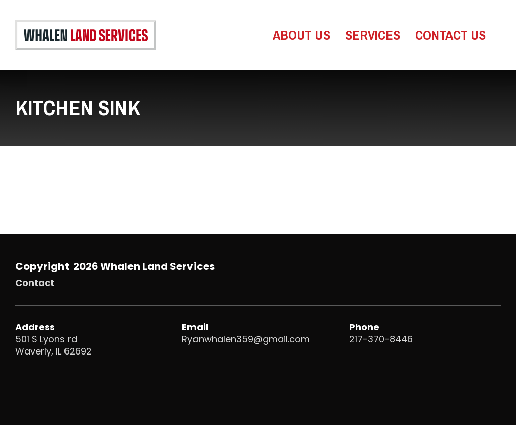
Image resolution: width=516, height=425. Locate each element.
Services (372, 36)
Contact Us (450, 36)
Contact (34, 282)
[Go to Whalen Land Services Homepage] (85, 35)
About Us (301, 36)
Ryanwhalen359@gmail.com (246, 339)
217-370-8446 (381, 339)
